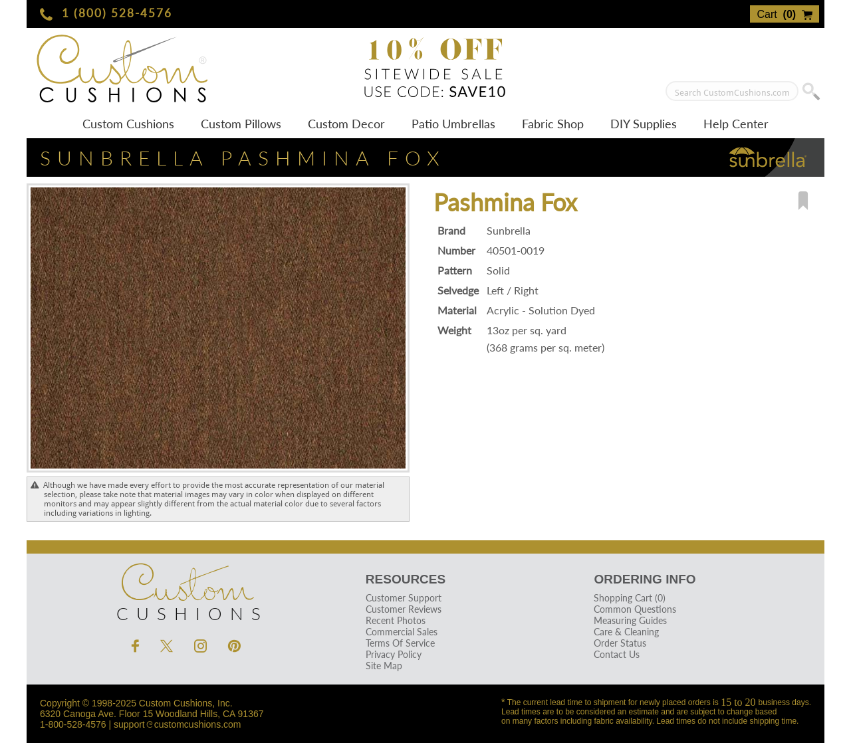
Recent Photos (396, 620)
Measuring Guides (630, 620)
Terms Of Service (400, 643)
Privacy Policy (394, 654)
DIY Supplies (643, 123)
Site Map (384, 665)
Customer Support (403, 597)
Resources (405, 579)
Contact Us (617, 654)
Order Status (620, 643)
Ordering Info (644, 579)
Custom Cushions (128, 123)
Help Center (736, 123)
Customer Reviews (403, 609)
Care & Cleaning (626, 631)
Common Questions (635, 609)
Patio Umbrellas (453, 123)
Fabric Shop (553, 123)
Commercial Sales (401, 631)
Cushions (186, 589)
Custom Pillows (241, 123)
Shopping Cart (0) (630, 597)
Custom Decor (346, 123)
